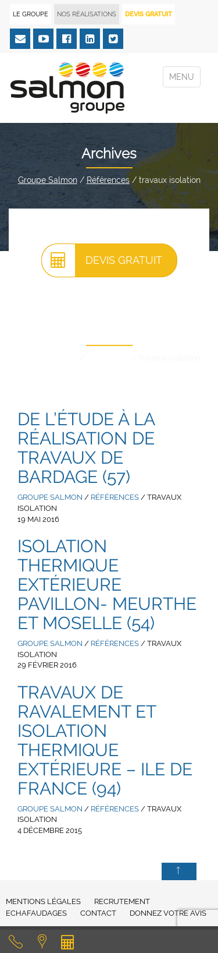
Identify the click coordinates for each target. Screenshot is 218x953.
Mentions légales (43, 901)
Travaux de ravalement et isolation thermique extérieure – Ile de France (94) (104, 740)
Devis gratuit (102, 260)
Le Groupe (30, 14)
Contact (98, 913)
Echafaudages (36, 913)
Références (108, 180)
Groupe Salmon (47, 180)
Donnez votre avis (168, 913)
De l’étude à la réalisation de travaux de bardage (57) (86, 448)
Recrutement (122, 901)
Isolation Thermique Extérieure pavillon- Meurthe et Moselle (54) (106, 584)
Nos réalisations (86, 14)
